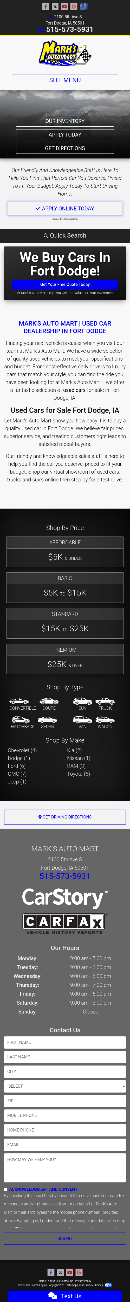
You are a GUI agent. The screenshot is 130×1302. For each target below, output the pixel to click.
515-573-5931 (70, 29)
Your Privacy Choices (95, 1285)
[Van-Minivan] (82, 723)
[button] (65, 235)
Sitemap (72, 1285)
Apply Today (65, 135)
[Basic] (65, 587)
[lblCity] (65, 1071)
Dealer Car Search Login (32, 1285)
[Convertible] (22, 704)
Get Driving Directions (65, 817)
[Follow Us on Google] (73, 6)
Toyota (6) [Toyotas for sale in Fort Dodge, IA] (78, 774)
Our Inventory (64, 121)
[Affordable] (65, 552)
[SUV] (82, 704)
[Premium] (65, 659)
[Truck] (105, 704)
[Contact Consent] (5, 1189)
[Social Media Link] (84, 7)
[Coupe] (49, 704)
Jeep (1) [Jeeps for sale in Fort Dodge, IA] (17, 782)
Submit (64, 1238)
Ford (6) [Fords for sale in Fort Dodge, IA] (17, 766)
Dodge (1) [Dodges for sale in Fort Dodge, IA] (19, 758)
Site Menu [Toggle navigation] (65, 80)
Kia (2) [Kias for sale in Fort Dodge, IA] (74, 750)
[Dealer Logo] (65, 53)
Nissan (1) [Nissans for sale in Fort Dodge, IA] (78, 758)
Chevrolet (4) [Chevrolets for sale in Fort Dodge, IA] (22, 750)
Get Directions (65, 148)
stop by (79, 479)
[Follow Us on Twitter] (55, 6)
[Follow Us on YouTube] (64, 6)
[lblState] (65, 1086)
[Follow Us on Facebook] (45, 6)
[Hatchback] (23, 723)
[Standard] (65, 623)
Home (42, 1281)
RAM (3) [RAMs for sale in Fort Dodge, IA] (76, 766)
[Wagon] (105, 723)
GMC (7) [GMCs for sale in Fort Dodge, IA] (17, 774)
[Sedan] (47, 723)
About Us (53, 1281)
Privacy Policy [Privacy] (83, 1281)
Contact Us (66, 1281)
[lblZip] (65, 1101)
